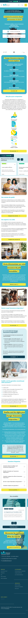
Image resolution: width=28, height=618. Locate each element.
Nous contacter (3, 576)
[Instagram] (1, 598)
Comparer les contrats (13, 215)
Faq (1, 574)
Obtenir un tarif (14, 284)
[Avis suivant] (22, 159)
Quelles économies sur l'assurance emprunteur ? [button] (11, 472)
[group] (5, 52)
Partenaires (3, 572)
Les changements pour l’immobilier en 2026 (13, 512)
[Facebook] (3, 598)
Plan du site (17, 588)
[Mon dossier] (18, 5)
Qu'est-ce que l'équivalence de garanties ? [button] (12, 481)
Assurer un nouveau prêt (13, 32)
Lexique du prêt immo (18, 572)
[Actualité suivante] (15, 523)
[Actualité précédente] (12, 523)
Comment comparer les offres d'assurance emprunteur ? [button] (12, 477)
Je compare (13, 356)
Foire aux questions (13, 489)
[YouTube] (4, 598)
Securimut (7, 608)
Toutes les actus (14, 526)
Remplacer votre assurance (14, 36)
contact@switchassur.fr (7, 560)
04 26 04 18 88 (20, 228)
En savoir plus (13, 151)
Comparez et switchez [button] (14, 547)
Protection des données (19, 586)
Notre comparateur (4, 578)
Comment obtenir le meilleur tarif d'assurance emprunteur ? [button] (10, 466)
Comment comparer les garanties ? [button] (11, 485)
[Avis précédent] (18, 159)
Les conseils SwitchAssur (19, 574)
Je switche (14, 90)
